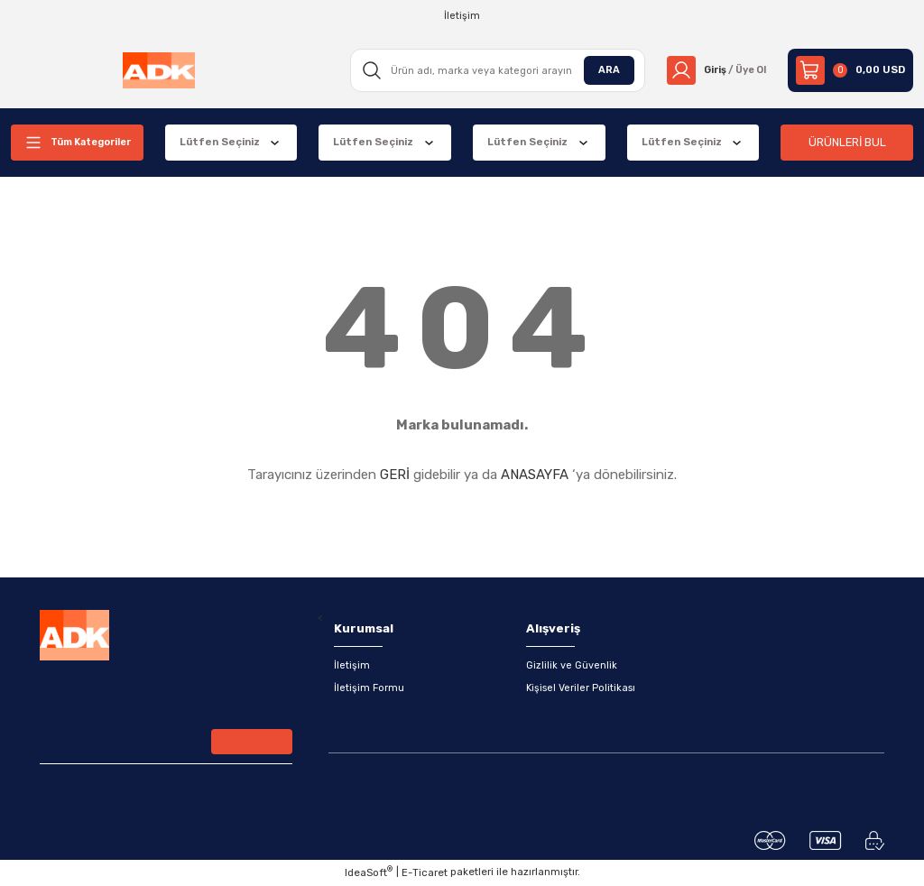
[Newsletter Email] (166, 745)
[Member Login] (713, 70)
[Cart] (850, 70)
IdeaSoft (369, 873)
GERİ (395, 474)
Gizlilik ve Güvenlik (571, 666)
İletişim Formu (369, 689)
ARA (603, 69)
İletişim (352, 666)
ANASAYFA (534, 474)
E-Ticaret (425, 873)
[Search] (492, 70)
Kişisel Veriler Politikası (581, 689)
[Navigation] (77, 143)
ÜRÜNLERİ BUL (847, 142)
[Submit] (251, 743)
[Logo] (157, 70)
